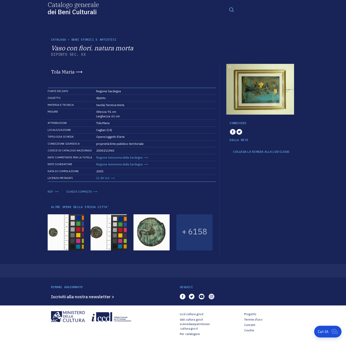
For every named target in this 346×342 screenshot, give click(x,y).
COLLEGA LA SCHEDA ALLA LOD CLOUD (261, 152)
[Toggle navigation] (231, 9)
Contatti (249, 325)
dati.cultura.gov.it (191, 319)
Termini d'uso (253, 319)
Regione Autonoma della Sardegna (119, 157)
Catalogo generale (73, 8)
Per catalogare (190, 334)
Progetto (250, 314)
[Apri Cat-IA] (327, 331)
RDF (50, 192)
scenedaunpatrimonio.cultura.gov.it (195, 326)
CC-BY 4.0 (102, 178)
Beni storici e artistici (94, 40)
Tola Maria (63, 72)
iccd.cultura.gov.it (191, 314)
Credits (249, 330)
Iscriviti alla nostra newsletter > (82, 296)
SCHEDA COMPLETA (79, 192)
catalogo (58, 40)
